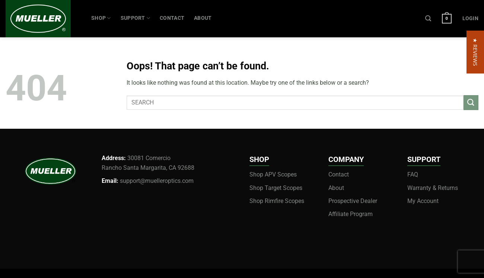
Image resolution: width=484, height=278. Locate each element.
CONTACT (172, 18)
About (336, 187)
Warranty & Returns (432, 187)
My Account (423, 200)
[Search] (428, 18)
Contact (338, 174)
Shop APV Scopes (273, 174)
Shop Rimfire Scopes (276, 200)
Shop (101, 18)
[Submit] (471, 102)
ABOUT (202, 18)
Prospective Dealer (352, 200)
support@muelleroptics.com (157, 180)
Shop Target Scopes (275, 187)
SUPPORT (135, 18)
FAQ (412, 174)
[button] (475, 139)
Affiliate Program (350, 214)
